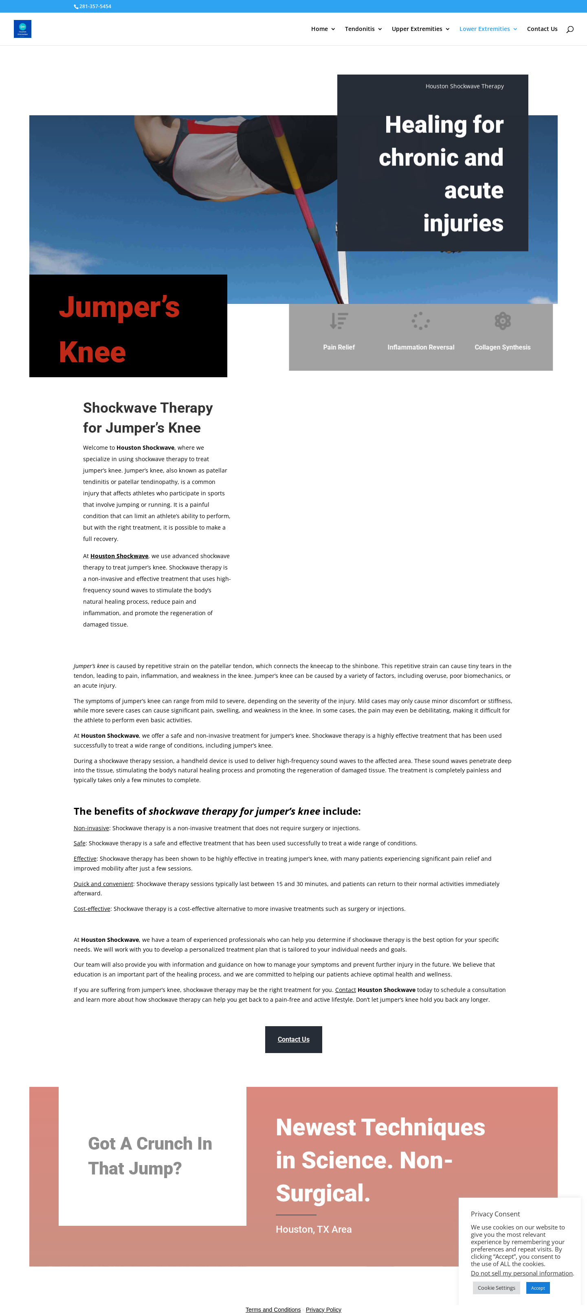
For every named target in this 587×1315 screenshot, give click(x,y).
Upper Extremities (417, 29)
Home (319, 29)
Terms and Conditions (273, 1309)
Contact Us (542, 29)
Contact (345, 990)
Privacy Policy (323, 1309)
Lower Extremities (484, 29)
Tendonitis (360, 29)
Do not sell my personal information (522, 1273)
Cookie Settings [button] (496, 1287)
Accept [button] (538, 1288)
